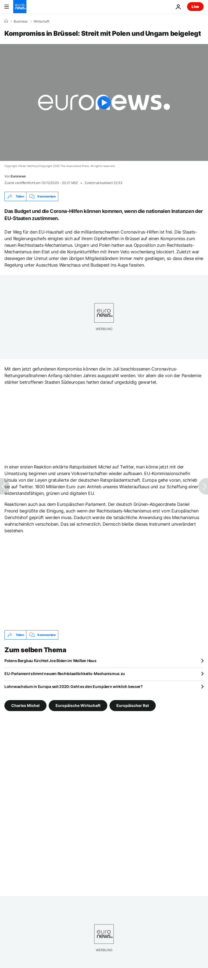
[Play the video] (104, 102)
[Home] (6, 21)
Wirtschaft (41, 21)
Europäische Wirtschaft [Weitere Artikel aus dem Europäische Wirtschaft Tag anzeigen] (78, 705)
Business (21, 21)
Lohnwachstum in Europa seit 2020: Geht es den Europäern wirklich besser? (73, 686)
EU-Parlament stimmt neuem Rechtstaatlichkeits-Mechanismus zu (64, 673)
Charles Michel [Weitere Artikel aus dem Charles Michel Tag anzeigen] (25, 705)
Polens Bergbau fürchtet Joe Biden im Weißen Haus (50, 660)
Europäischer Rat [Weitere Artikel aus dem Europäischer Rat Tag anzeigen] (132, 705)
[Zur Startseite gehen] (19, 6)
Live (195, 6)
